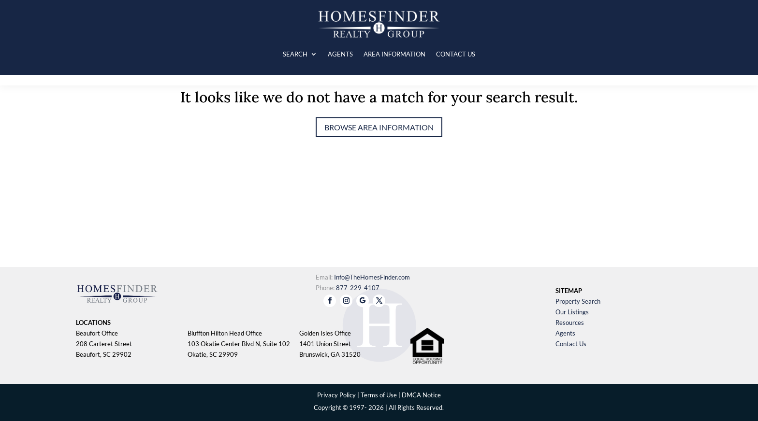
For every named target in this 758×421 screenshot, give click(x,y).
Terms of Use (379, 395)
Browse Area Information (379, 127)
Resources (569, 322)
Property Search (577, 301)
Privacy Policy (336, 395)
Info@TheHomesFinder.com (372, 277)
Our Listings (572, 312)
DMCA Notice (421, 395)
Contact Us (570, 344)
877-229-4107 (357, 288)
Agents (565, 333)
